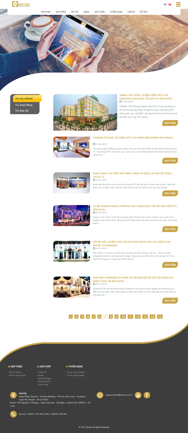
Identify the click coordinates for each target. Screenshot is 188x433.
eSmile (40, 375)
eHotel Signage (44, 378)
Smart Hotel (43, 384)
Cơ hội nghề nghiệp (75, 375)
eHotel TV (42, 372)
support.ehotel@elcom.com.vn (119, 394)
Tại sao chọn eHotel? (76, 372)
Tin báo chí (21, 110)
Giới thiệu (16, 366)
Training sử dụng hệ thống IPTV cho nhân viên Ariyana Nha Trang (133, 137)
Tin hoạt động (23, 105)
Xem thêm (170, 122)
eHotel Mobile (44, 381)
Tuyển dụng (75, 366)
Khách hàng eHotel (17, 375)
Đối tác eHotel (15, 372)
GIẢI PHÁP (45, 366)
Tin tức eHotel (24, 98)
